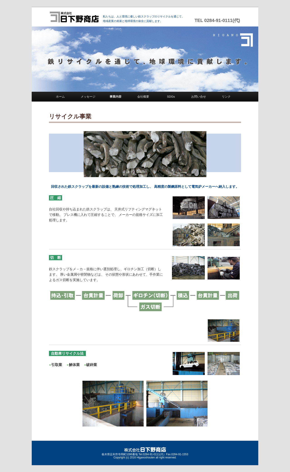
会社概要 (143, 96)
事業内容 (115, 96)
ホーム (60, 96)
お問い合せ (198, 96)
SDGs (171, 96)
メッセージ (88, 96)
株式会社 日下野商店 (74, 17)
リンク (226, 96)
